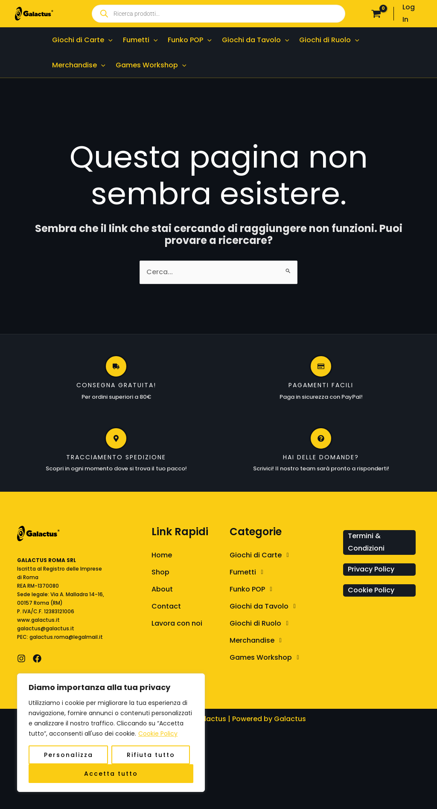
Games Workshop (266, 657)
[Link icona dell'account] (412, 13)
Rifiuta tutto (151, 755)
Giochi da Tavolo (265, 606)
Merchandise (258, 640)
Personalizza (68, 755)
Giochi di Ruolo (261, 623)
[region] (111, 732)
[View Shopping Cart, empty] (376, 13)
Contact (166, 606)
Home (161, 555)
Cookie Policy (158, 733)
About (162, 589)
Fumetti (249, 572)
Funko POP (253, 589)
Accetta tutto (111, 773)
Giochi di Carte (261, 555)
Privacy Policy (371, 569)
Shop (160, 572)
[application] (108, 39)
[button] (284, 555)
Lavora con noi (176, 623)
